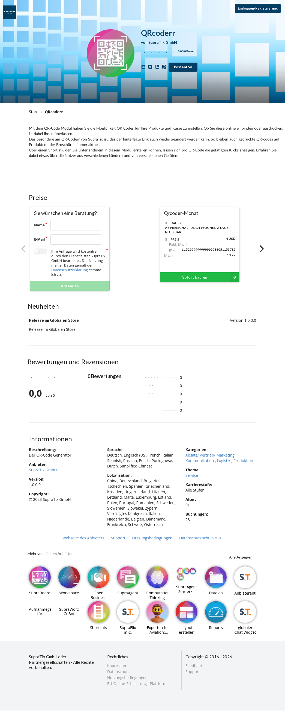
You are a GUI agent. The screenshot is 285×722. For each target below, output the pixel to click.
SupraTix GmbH (43, 469)
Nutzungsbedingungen (155, 537)
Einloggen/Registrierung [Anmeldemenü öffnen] (258, 8)
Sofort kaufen (210, 277)
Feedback (193, 665)
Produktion (243, 460)
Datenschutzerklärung (69, 269)
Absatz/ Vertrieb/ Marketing (210, 455)
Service (191, 475)
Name (39, 225)
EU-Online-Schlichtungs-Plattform (137, 683)
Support (121, 537)
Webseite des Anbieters (86, 537)
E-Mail (39, 239)
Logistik (223, 460)
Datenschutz (118, 671)
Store (33, 111)
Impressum (117, 665)
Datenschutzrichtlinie (201, 537)
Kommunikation (199, 460)
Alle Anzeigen (241, 557)
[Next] (261, 249)
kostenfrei (183, 67)
